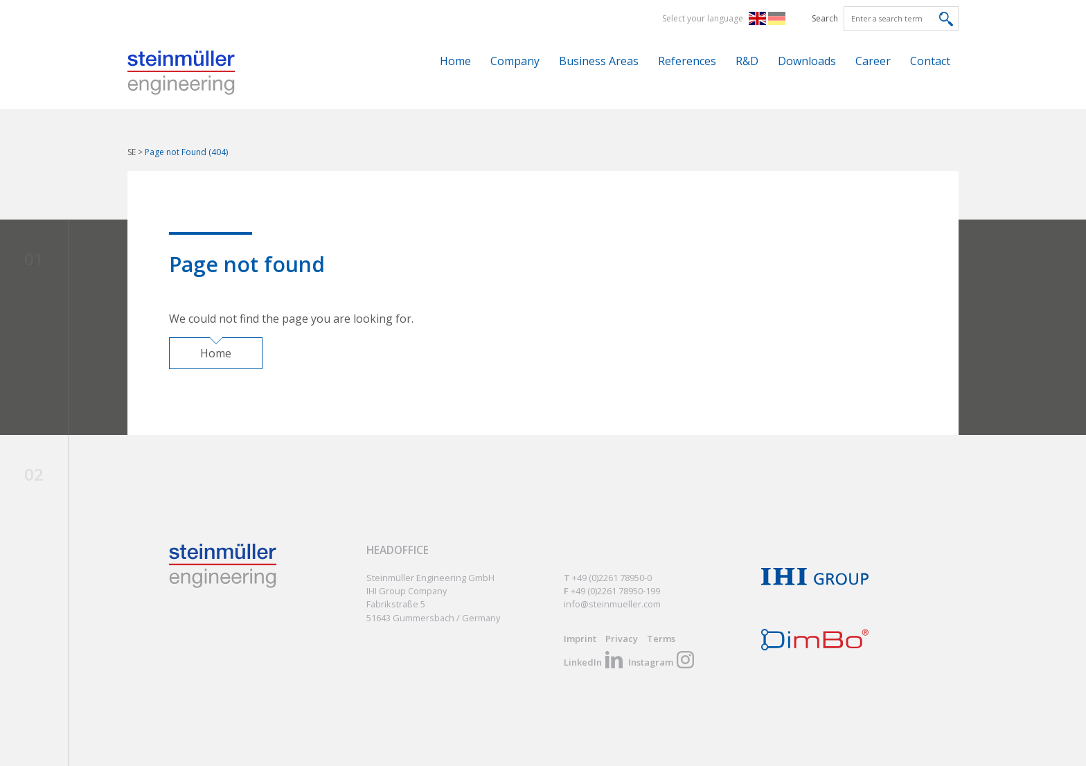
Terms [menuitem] (661, 638)
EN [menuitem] (760, 18)
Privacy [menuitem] (621, 638)
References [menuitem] (687, 61)
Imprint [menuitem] (580, 638)
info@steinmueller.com (612, 604)
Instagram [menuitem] (650, 662)
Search (825, 18)
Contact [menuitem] (930, 61)
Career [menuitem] (873, 61)
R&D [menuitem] (747, 61)
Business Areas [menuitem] (599, 61)
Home (215, 353)
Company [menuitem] (515, 61)
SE (131, 152)
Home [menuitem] (455, 61)
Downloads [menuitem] (807, 61)
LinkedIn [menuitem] (583, 662)
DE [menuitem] (779, 18)
